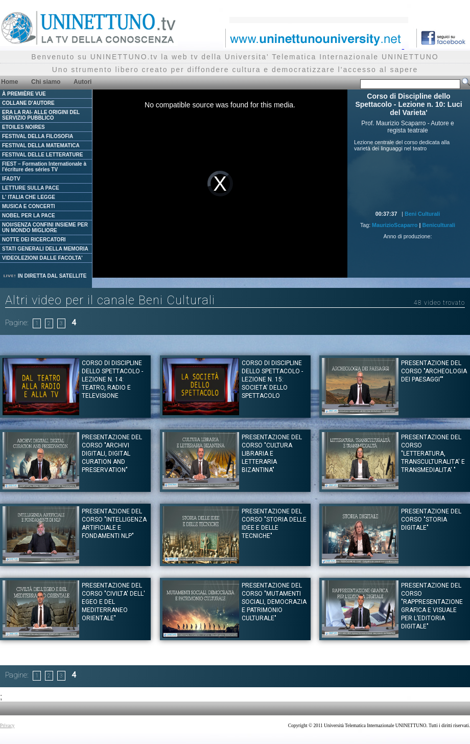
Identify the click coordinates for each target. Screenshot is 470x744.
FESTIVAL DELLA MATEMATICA (41, 145)
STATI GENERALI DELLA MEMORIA (45, 249)
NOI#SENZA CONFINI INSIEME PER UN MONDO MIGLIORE (45, 227)
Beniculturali (438, 225)
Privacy (7, 725)
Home (9, 81)
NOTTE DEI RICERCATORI (34, 239)
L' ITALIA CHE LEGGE (28, 197)
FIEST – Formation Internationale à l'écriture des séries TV (44, 166)
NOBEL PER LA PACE (28, 215)
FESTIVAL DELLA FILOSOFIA (37, 136)
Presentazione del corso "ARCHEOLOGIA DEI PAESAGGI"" (434, 371)
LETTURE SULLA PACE (30, 188)
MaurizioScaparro (394, 225)
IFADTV (11, 179)
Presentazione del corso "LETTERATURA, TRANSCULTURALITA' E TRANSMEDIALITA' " (433, 454)
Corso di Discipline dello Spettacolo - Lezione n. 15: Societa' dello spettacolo (272, 379)
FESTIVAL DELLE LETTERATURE (42, 154)
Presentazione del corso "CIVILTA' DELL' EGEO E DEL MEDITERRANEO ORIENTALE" (113, 602)
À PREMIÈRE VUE (24, 94)
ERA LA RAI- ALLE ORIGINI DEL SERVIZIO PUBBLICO (41, 115)
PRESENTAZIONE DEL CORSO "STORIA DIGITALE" (431, 519)
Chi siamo (45, 81)
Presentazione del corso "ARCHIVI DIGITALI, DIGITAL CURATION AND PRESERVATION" (112, 454)
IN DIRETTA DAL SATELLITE (44, 276)
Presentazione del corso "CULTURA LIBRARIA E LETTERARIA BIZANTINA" (272, 454)
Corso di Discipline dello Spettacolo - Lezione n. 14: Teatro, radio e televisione (112, 379)
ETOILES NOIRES (23, 127)
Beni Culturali (422, 214)
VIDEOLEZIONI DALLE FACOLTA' (42, 258)
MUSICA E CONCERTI (28, 206)
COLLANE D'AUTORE (28, 103)
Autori (82, 81)
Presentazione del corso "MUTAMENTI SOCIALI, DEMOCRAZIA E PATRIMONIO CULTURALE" (274, 602)
